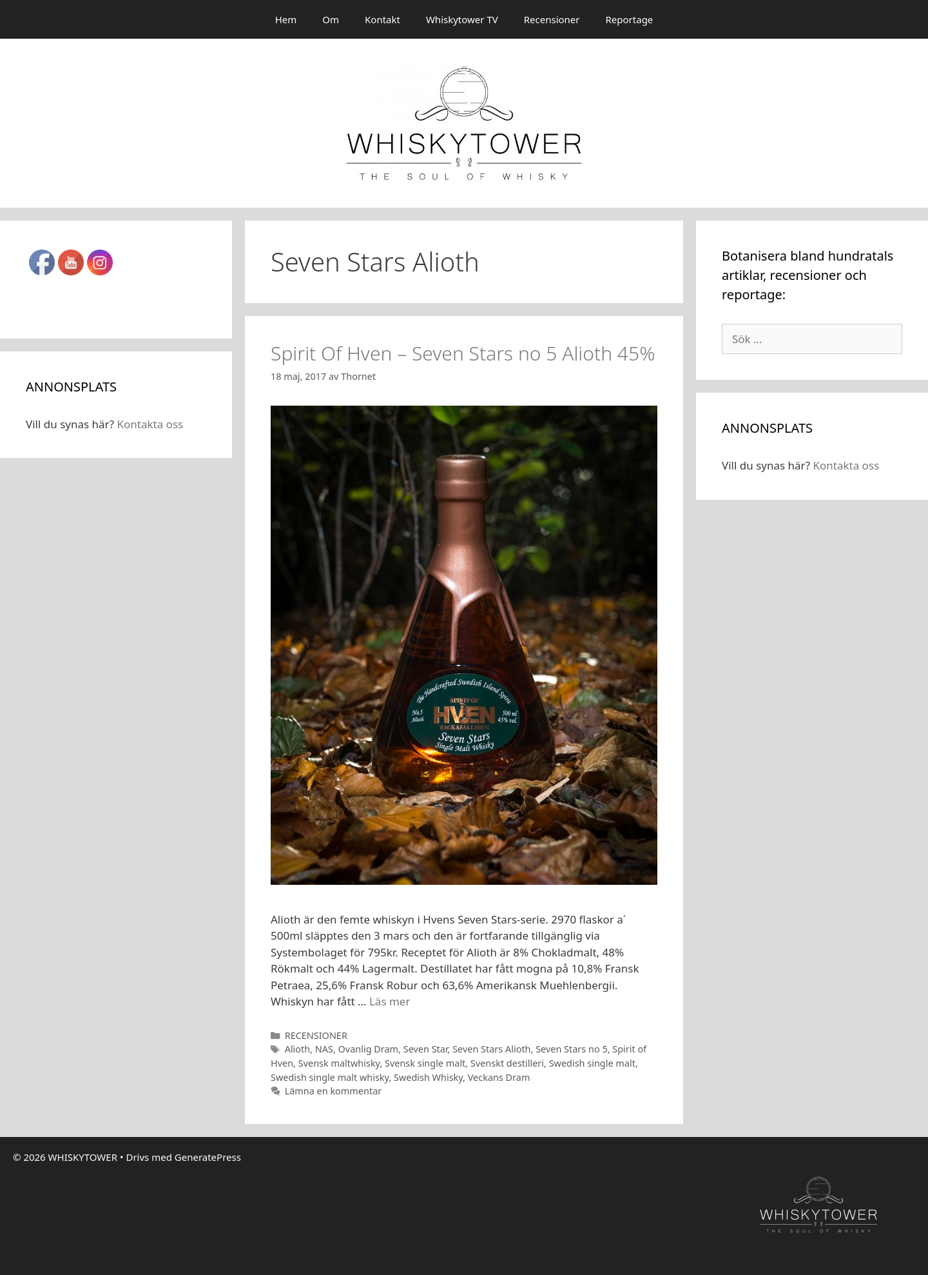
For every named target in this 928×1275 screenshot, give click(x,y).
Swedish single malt (592, 1063)
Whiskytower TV (462, 19)
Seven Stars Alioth (491, 1049)
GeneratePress (208, 1157)
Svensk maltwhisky (339, 1063)
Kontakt (382, 19)
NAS (324, 1049)
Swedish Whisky (428, 1077)
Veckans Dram (499, 1077)
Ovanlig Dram (368, 1049)
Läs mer (390, 1001)
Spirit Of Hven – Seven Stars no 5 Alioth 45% (463, 353)
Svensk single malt (425, 1063)
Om (330, 19)
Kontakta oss (150, 424)
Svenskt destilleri (507, 1063)
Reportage (629, 19)
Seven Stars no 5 (571, 1049)
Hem (286, 19)
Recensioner (552, 19)
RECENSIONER (316, 1035)
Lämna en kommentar (333, 1091)
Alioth (298, 1049)
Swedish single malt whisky (330, 1077)
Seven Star (425, 1049)
